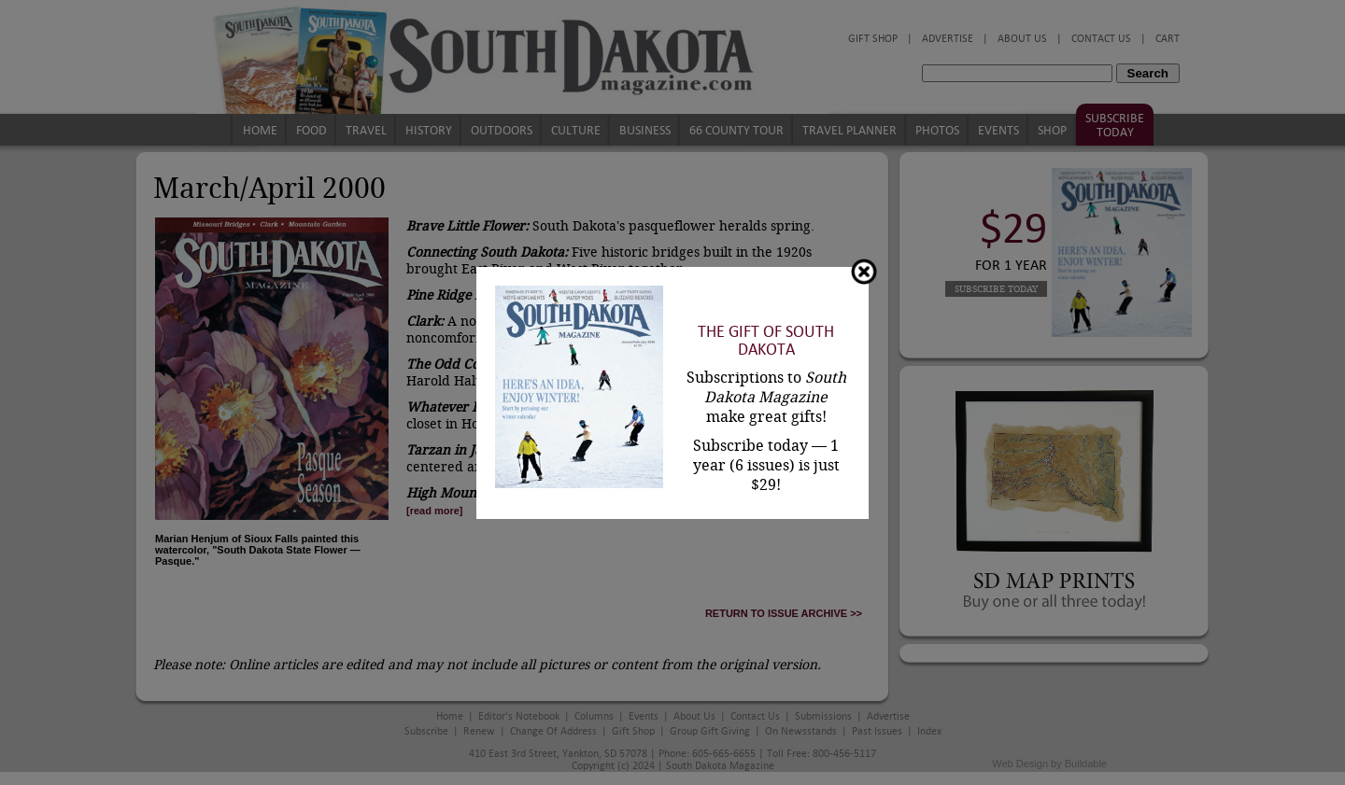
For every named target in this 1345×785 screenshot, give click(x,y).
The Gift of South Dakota (766, 340)
